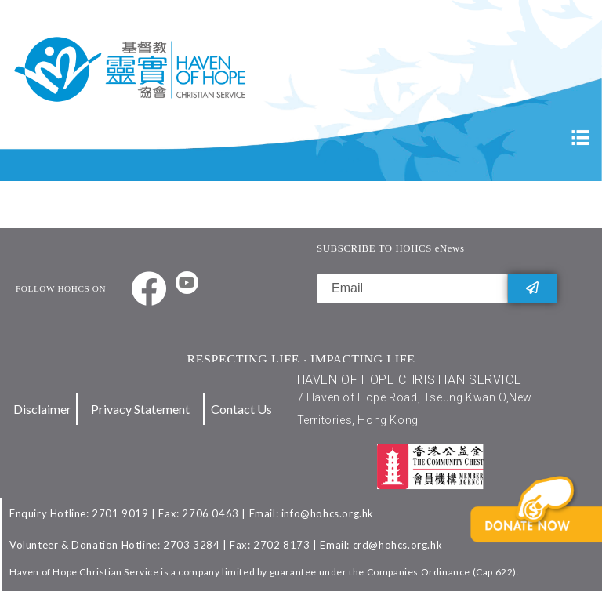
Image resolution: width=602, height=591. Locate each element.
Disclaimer (42, 408)
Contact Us (241, 408)
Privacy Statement (140, 408)
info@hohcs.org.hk (327, 513)
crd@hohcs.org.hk (398, 544)
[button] (544, 533)
